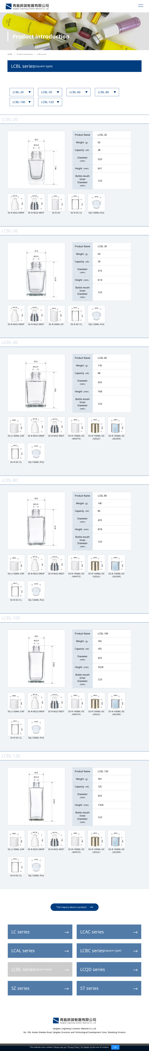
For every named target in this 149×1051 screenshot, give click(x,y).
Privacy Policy (74, 1047)
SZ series (40, 988)
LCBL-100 (19, 102)
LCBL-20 (18, 92)
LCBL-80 (103, 92)
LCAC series (109, 932)
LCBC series (109, 951)
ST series (109, 988)
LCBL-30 (46, 92)
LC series (40, 932)
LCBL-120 (47, 102)
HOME (9, 54)
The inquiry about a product (74, 907)
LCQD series (109, 969)
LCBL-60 (74, 92)
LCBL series (40, 969)
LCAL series (40, 951)
